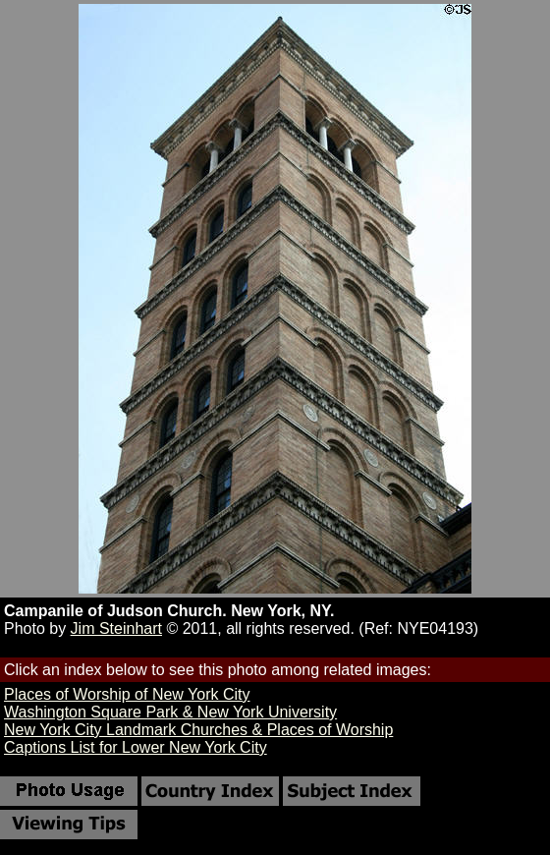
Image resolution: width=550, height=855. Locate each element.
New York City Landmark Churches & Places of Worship (198, 729)
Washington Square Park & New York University (170, 712)
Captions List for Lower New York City (135, 747)
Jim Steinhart (116, 628)
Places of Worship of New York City (126, 694)
